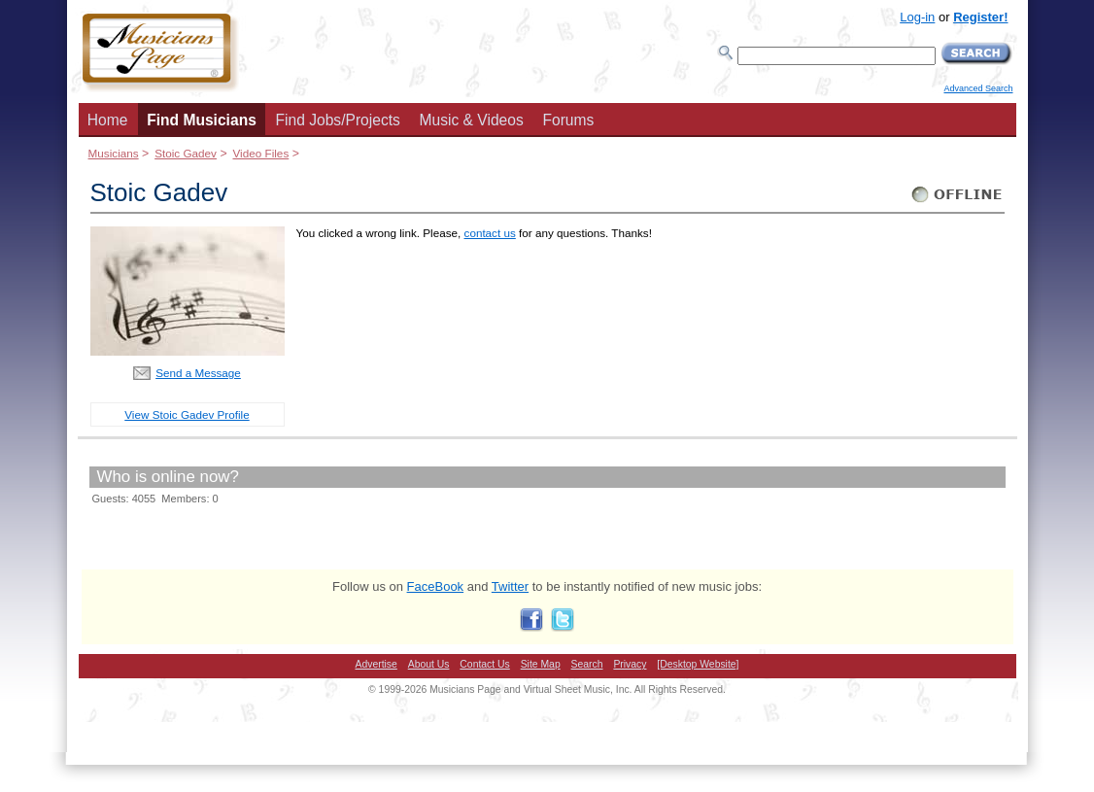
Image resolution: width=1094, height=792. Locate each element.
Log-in (917, 17)
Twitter (510, 586)
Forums (568, 120)
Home (107, 120)
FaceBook (435, 586)
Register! (980, 17)
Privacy (629, 664)
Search (587, 664)
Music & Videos (472, 120)
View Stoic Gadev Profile (186, 414)
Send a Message (198, 372)
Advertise (376, 664)
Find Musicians (201, 120)
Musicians (113, 153)
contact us (490, 232)
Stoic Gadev (185, 153)
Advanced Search (977, 88)
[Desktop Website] (697, 664)
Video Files (260, 153)
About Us (429, 664)
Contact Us (484, 664)
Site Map (541, 664)
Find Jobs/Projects (338, 120)
